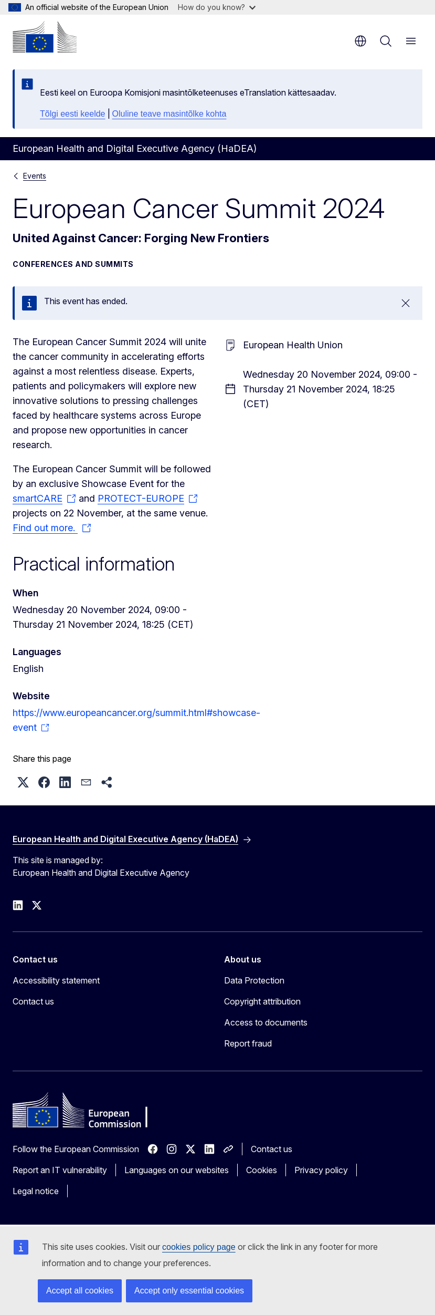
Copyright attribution (262, 1001)
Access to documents (265, 1022)
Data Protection (254, 980)
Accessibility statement (56, 980)
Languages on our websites (176, 1170)
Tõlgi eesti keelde (72, 113)
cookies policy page (199, 1246)
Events (34, 175)
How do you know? (217, 7)
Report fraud (248, 1043)
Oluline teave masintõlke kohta (169, 113)
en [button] (360, 41)
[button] (23, 782)
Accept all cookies (79, 1290)
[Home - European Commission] (45, 37)
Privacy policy (321, 1170)
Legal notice (36, 1191)
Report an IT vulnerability (60, 1170)
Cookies (261, 1170)
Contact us (33, 1001)
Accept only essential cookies (189, 1290)
